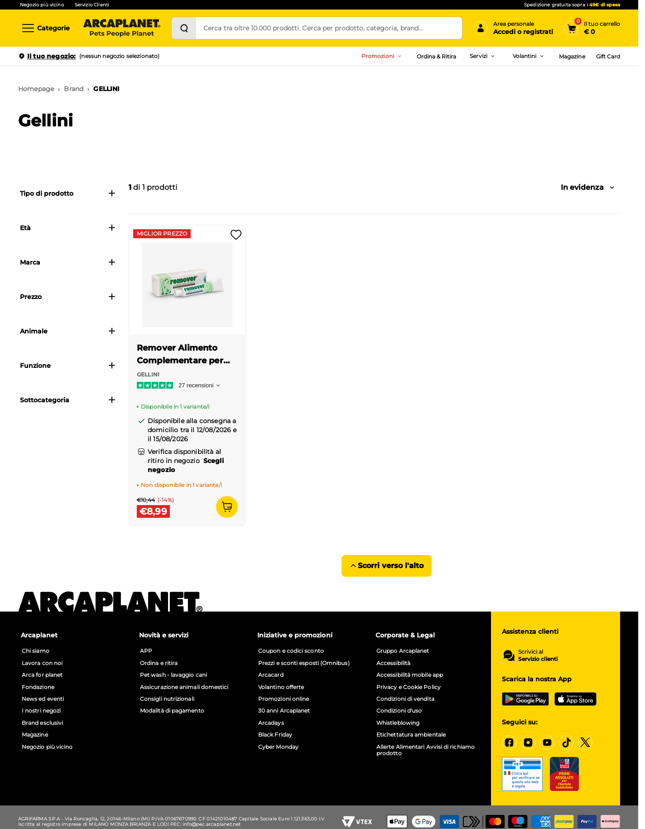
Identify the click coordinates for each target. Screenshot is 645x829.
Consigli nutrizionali (167, 699)
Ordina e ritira (159, 663)
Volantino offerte (281, 687)
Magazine (572, 56)
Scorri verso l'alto (387, 565)
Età (68, 228)
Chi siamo (35, 651)
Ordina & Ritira (437, 56)
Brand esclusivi (42, 723)
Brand (73, 89)
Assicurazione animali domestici (184, 687)
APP (146, 651)
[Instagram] (528, 742)
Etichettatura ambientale (411, 735)
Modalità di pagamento (172, 711)
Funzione (68, 365)
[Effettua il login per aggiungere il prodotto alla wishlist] (236, 237)
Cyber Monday (278, 747)
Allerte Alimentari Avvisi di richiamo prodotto (425, 750)
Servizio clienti (538, 659)
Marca (68, 262)
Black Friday (275, 735)
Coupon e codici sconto (291, 651)
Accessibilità (393, 663)
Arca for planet (42, 675)
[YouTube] (547, 742)
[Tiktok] (566, 742)
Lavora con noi (42, 663)
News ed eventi (43, 699)
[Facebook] (509, 742)
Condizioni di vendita (405, 699)
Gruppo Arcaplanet (402, 651)
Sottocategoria (68, 400)
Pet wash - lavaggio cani (173, 675)
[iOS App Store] (575, 699)
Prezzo (68, 297)
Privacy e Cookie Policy (408, 687)
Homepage (36, 89)
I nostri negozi (41, 711)
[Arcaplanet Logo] (121, 28)
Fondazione (38, 687)
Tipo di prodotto (68, 193)
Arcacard (271, 675)
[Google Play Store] (525, 699)
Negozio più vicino (42, 5)
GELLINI (106, 89)
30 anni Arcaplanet (284, 711)
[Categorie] (45, 28)
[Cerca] (184, 28)
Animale (68, 331)
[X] (585, 742)
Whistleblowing (397, 723)
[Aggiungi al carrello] (227, 507)
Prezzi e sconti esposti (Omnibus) (304, 663)
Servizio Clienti (92, 5)
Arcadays (271, 723)
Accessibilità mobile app (409, 675)
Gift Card (608, 56)
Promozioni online (283, 699)
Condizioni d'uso (399, 711)
